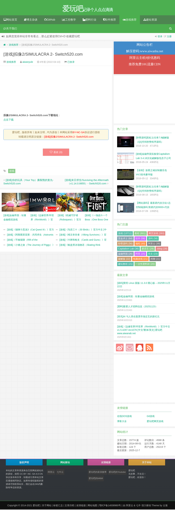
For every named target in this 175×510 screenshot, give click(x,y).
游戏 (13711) (125, 233)
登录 (160, 37)
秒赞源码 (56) (125, 244)
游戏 (11, 171)
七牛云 (60, 472)
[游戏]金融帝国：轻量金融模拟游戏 (135, 297)
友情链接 (81, 506)
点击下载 (8, 120)
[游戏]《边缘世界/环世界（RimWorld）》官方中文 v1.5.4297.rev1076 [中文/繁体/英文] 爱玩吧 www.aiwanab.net (143, 330)
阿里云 (51, 472)
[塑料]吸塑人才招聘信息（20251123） (137, 307)
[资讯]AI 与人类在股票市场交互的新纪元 (138, 317)
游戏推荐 (130, 20)
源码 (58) (153, 239)
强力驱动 (146, 506)
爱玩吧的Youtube (117, 472)
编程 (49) (140, 244)
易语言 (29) (148, 249)
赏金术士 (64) (125, 239)
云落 (165, 506)
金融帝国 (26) (125, 254)
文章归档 (69, 506)
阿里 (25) (140, 254)
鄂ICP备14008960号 (110, 506)
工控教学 (69, 20)
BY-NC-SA (78, 132)
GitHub (49, 20)
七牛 (138, 506)
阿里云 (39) (154, 244)
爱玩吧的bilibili (96, 479)
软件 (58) (140, 239)
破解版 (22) (124, 259)
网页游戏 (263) (156, 233)
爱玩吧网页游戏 (155, 421)
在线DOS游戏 (124, 416)
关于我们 (10, 29)
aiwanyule (27, 62)
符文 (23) (153, 254)
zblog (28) (162, 249)
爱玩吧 (36, 506)
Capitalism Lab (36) (128, 249)
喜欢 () (56, 152)
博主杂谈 (30, 20)
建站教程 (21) (125, 264)
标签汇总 (58, 506)
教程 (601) (140, 233)
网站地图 (92, 506)
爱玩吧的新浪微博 (97, 472)
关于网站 (46, 506)
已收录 (71, 62)
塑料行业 (89, 20)
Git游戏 (151, 416)
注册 (169, 37)
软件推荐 (109, 20)
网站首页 (10, 20)
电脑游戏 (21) (140, 259)
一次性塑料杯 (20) (145, 264)
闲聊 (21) (155, 259)
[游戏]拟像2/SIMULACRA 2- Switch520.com (43, 54)
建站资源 (150, 20)
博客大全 (122, 421)
